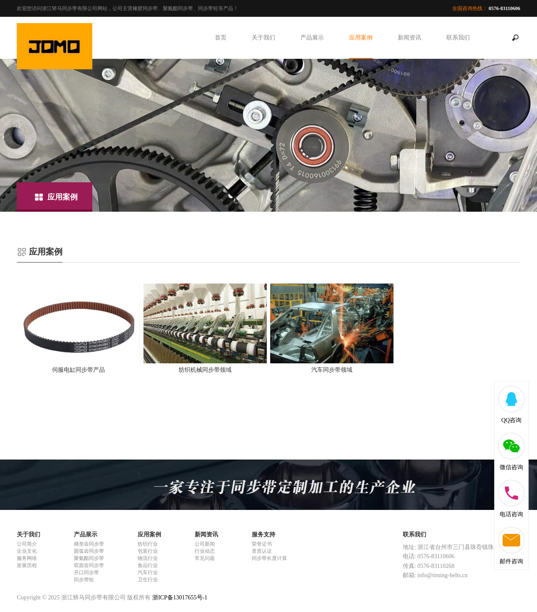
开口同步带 (86, 572)
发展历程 (27, 565)
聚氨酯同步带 (89, 558)
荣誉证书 (262, 544)
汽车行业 (148, 572)
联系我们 (458, 37)
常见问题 (205, 558)
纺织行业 (148, 544)
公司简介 (27, 544)
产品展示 (312, 37)
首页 (221, 37)
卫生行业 (148, 580)
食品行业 (148, 565)
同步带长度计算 (269, 558)
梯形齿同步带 (89, 544)
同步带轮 (84, 580)
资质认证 (262, 551)
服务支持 (263, 534)
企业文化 (27, 551)
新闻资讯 (409, 37)
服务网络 (27, 558)
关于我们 (263, 37)
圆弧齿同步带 (89, 551)
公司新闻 (205, 544)
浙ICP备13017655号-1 (179, 597)
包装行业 (148, 551)
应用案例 (361, 37)
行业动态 (205, 551)
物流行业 (148, 558)
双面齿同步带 (89, 565)
